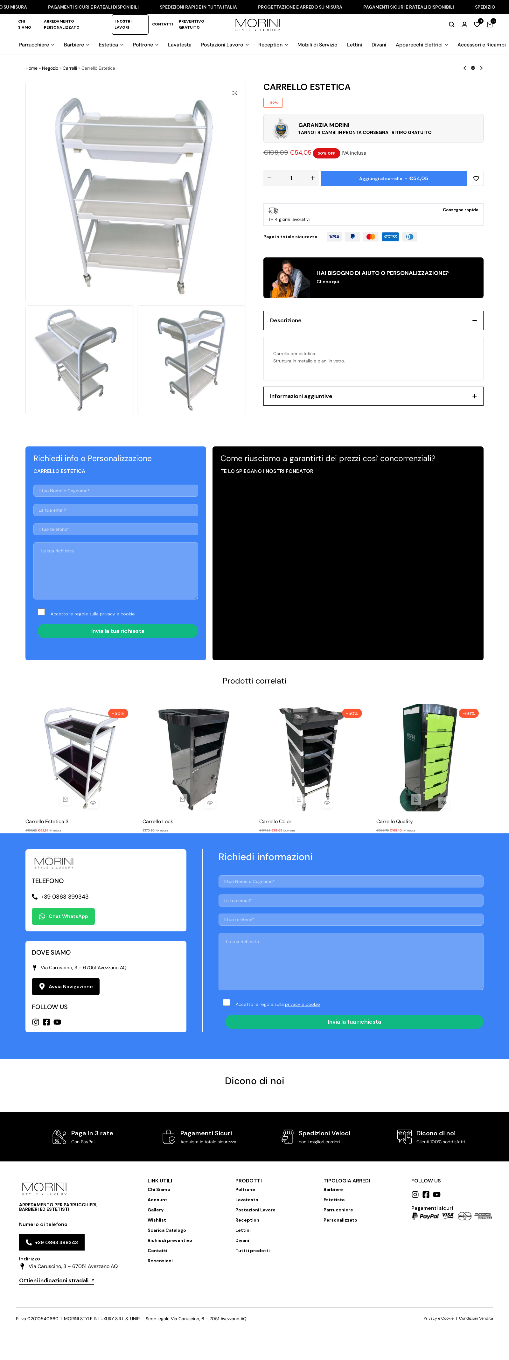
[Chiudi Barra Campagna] (497, 7)
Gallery (156, 1210)
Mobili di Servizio (317, 44)
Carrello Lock (158, 821)
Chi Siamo (24, 24)
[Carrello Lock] (196, 757)
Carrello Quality (394, 821)
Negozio (50, 68)
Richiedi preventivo (170, 1240)
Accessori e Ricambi (481, 44)
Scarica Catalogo (167, 1230)
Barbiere (74, 44)
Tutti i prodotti (252, 1250)
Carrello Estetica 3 (46, 821)
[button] (477, 24)
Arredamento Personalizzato (62, 24)
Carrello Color (275, 821)
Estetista (334, 1199)
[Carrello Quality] (430, 757)
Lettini (354, 44)
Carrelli (70, 68)
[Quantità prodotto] (291, 178)
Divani (379, 44)
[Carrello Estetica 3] (79, 757)
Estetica (108, 44)
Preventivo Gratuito (191, 24)
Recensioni (160, 1261)
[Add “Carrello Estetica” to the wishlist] (476, 178)
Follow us (426, 1180)
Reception (270, 44)
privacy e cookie (117, 614)
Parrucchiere (34, 44)
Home (31, 68)
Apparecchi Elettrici (419, 44)
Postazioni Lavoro (222, 44)
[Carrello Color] (313, 757)
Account (157, 1199)
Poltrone (143, 44)
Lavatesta (180, 44)
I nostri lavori (123, 24)
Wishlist (157, 1220)
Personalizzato (340, 1220)
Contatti (162, 24)
